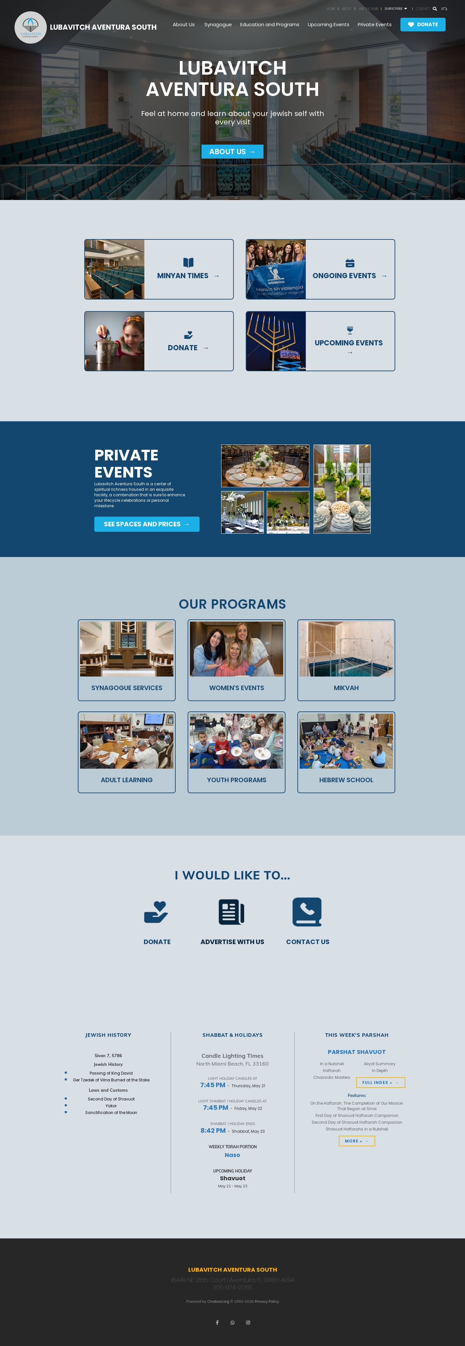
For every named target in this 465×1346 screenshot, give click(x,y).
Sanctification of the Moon (111, 1112)
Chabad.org (218, 1301)
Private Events (375, 24)
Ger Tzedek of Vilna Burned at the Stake (111, 1080)
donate (183, 348)
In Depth (380, 1070)
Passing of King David (111, 1073)
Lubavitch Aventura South (103, 27)
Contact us (308, 942)
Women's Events (236, 688)
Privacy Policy (267, 1301)
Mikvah (346, 688)
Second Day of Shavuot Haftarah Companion (357, 1122)
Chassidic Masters (331, 1077)
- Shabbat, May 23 (233, 1131)
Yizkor (111, 1106)
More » (353, 1141)
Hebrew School (346, 780)
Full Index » (377, 1082)
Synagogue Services (126, 688)
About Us (184, 24)
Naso (232, 1155)
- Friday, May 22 (232, 1108)
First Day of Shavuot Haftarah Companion (356, 1115)
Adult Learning (127, 780)
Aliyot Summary (380, 1064)
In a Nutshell (332, 1064)
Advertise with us (232, 942)
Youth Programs (236, 780)
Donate (427, 24)
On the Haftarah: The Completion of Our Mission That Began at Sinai (356, 1105)
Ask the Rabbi (368, 8)
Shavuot (232, 1178)
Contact (423, 8)
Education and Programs (269, 24)
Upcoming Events (328, 24)
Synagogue (218, 24)
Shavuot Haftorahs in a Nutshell (357, 1129)
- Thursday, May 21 (232, 1085)
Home (331, 8)
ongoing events (344, 276)
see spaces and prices (143, 524)
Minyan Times (183, 276)
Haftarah (332, 1070)
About (346, 8)
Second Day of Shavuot (111, 1099)
